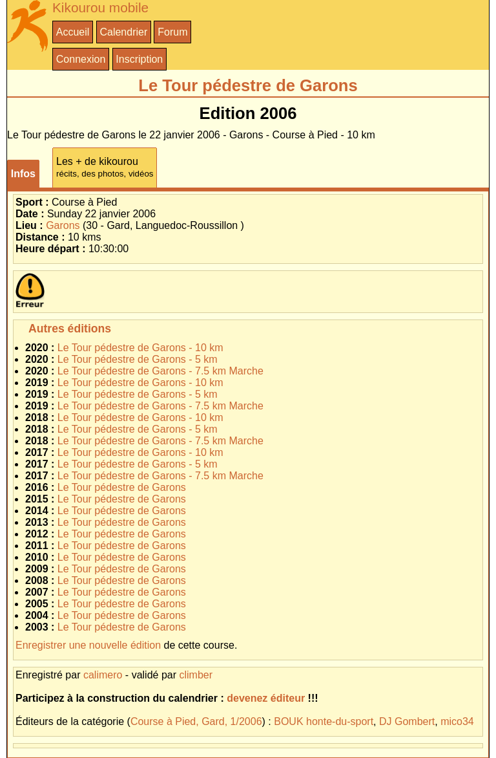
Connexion (81, 59)
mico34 (457, 721)
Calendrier (123, 32)
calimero (102, 674)
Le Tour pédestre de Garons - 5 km (137, 359)
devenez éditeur (266, 698)
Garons (62, 225)
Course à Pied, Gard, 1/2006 (196, 721)
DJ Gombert (407, 721)
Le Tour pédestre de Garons (121, 487)
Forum (172, 32)
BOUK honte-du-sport (323, 721)
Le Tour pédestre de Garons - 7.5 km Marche (160, 370)
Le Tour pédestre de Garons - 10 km (140, 347)
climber (195, 674)
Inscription (139, 59)
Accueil (73, 32)
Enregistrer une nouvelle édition (88, 645)
